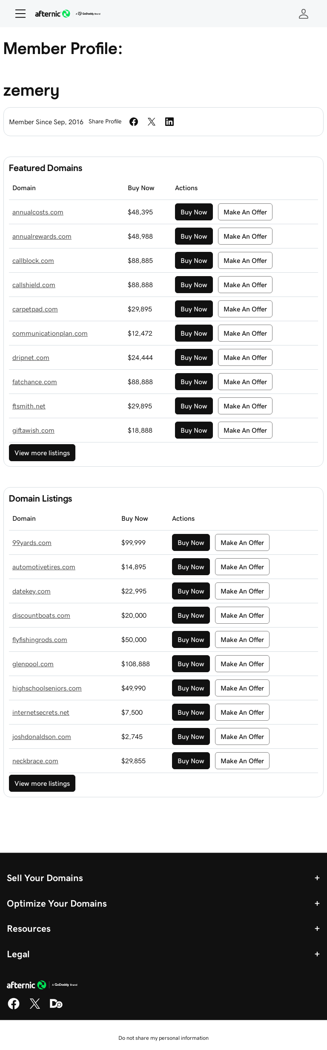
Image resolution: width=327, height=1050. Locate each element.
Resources (29, 928)
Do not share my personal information (163, 1038)
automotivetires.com (43, 566)
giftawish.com (33, 430)
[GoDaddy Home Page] (42, 986)
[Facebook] (13, 1007)
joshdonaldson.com (41, 736)
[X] (35, 1007)
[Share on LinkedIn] (169, 122)
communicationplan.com (50, 333)
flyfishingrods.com (39, 639)
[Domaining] (56, 1007)
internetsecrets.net (40, 712)
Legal (18, 954)
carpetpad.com (35, 308)
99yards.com (32, 542)
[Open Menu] (17, 13)
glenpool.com (33, 663)
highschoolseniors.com (47, 688)
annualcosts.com (37, 211)
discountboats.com (41, 615)
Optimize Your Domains (57, 903)
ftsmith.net (29, 405)
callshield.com (33, 284)
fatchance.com (34, 381)
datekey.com (31, 591)
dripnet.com (30, 357)
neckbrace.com (35, 760)
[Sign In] (303, 13)
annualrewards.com (42, 236)
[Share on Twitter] (152, 122)
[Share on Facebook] (134, 122)
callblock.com (33, 260)
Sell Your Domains (45, 877)
